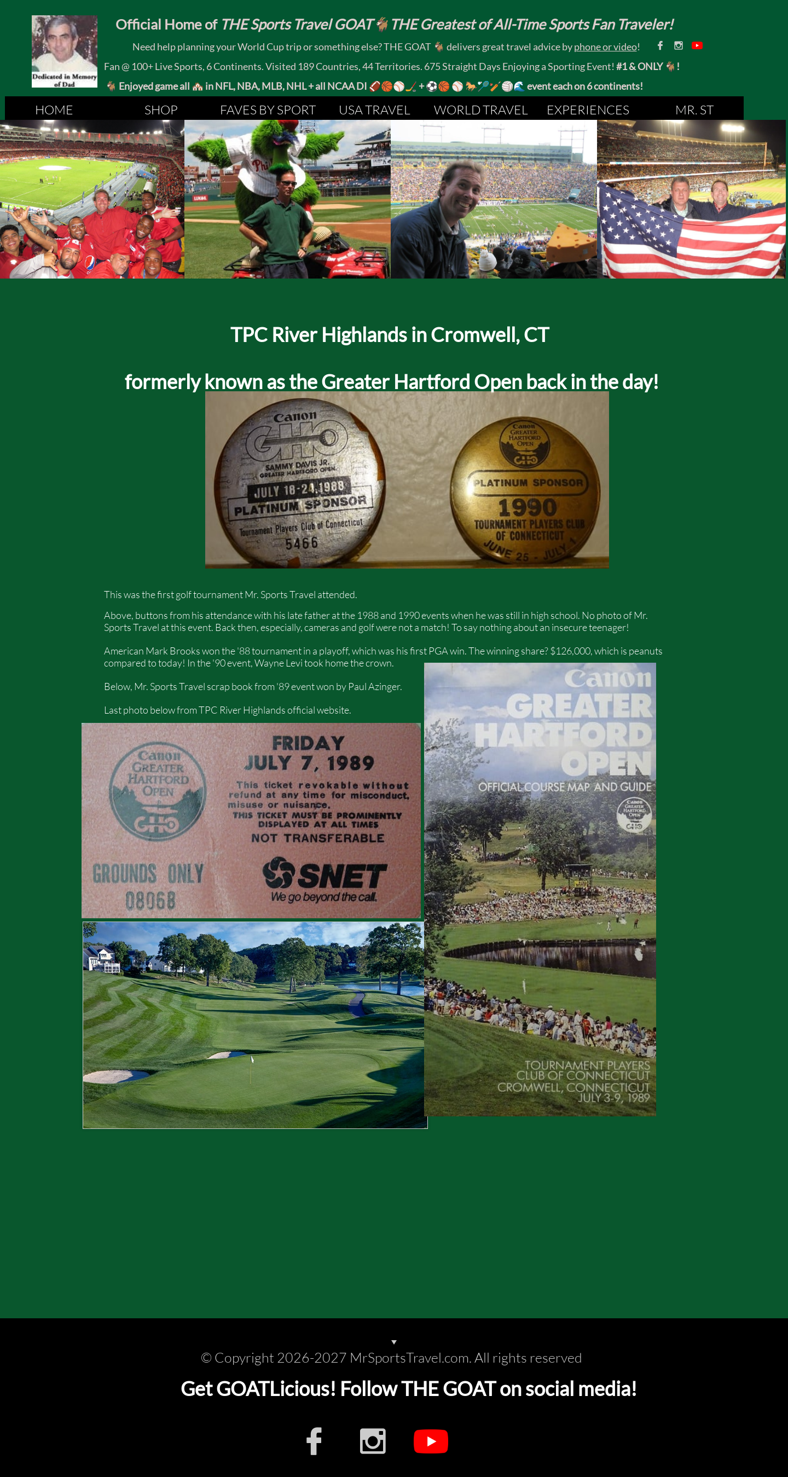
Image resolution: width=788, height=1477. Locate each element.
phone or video (605, 46)
